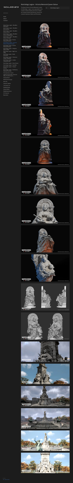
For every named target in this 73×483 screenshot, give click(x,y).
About (5, 18)
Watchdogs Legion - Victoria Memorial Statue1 (9, 46)
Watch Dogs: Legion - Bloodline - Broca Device (10, 28)
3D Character (6, 93)
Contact (5, 20)
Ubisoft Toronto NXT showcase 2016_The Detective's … (10, 75)
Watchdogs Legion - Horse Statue (10, 63)
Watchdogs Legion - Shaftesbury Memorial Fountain (10, 70)
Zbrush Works (6, 89)
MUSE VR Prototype (7, 79)
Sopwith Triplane (7, 83)
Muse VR (5, 81)
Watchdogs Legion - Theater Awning (9, 67)
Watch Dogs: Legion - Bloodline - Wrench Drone (10, 31)
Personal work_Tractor (8, 72)
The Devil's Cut (6, 85)
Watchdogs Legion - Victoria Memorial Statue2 (9, 40)
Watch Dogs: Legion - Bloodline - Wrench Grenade (10, 37)
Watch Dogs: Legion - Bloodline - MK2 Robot (10, 26)
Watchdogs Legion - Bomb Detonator (9, 55)
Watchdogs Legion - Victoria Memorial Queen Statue (10, 43)
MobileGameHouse (7, 91)
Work (4, 16)
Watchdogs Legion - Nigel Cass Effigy (10, 52)
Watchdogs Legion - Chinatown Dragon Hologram (10, 58)
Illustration (5, 95)
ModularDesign (6, 87)
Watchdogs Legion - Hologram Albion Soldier (10, 49)
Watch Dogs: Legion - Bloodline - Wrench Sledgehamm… (10, 34)
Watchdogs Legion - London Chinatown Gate (9, 60)
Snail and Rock (6, 77)
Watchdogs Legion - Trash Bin (10, 65)
